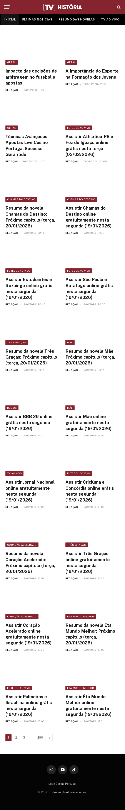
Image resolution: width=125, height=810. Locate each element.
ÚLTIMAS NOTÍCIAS (37, 19)
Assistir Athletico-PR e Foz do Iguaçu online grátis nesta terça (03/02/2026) (89, 145)
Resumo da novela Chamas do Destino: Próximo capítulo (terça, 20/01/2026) (30, 217)
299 (40, 737)
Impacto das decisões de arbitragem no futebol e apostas (31, 76)
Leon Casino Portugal (62, 783)
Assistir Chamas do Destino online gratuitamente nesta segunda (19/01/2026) (88, 217)
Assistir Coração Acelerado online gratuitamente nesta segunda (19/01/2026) (28, 634)
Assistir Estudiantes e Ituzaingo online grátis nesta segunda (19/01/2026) (28, 288)
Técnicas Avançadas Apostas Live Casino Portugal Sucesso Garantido (26, 145)
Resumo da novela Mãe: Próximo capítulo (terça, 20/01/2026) (90, 357)
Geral (11, 62)
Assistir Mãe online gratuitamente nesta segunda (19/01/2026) (88, 422)
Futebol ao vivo (78, 128)
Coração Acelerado (22, 545)
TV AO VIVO (110, 19)
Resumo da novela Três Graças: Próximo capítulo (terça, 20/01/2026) (31, 357)
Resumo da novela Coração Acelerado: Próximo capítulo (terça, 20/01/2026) (30, 562)
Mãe (70, 342)
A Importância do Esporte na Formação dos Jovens (92, 74)
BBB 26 (12, 408)
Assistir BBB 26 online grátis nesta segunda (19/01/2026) (29, 422)
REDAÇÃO (11, 90)
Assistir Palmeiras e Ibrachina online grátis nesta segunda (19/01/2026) (28, 705)
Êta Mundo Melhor (80, 616)
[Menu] (7, 7)
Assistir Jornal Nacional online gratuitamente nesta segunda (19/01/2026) (30, 491)
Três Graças (16, 342)
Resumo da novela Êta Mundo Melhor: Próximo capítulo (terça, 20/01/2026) (90, 634)
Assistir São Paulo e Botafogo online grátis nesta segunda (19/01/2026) (89, 288)
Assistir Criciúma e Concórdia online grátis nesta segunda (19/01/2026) (89, 491)
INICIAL (10, 19)
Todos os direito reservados (68, 792)
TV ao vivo (14, 473)
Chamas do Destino (21, 199)
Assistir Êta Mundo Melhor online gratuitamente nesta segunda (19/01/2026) (88, 705)
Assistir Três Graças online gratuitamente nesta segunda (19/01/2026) (87, 562)
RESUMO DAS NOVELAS (76, 19)
